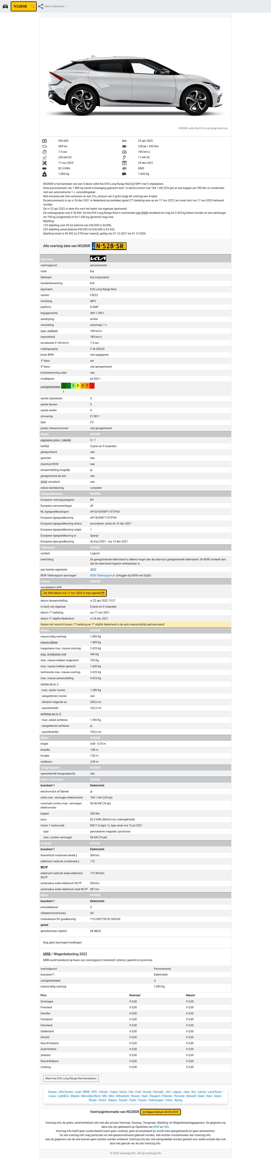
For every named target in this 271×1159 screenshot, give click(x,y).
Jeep (186, 1091)
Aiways (52, 1091)
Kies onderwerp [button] (54, 6)
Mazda (75, 1096)
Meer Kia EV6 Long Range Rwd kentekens (70, 1078)
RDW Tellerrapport (102, 575)
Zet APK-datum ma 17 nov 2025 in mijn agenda (73, 593)
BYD (94, 1091)
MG (104, 1096)
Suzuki (123, 1100)
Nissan (135, 1096)
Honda (147, 1091)
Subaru (112, 1100)
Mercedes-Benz (90, 1096)
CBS (166, 1126)
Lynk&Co (63, 1096)
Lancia (202, 1091)
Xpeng (178, 1100)
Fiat (131, 1091)
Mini (111, 1096)
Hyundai (158, 1091)
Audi (78, 1091)
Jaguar (177, 1091)
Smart (102, 1100)
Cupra (113, 1091)
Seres (217, 1096)
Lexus (52, 1096)
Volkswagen (155, 1100)
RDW (156, 1126)
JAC (167, 1091)
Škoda (92, 1100)
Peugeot (155, 1096)
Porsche (179, 1096)
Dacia (122, 1091)
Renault (191, 1096)
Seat (209, 1096)
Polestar (167, 1096)
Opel (144, 1096)
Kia (193, 1091)
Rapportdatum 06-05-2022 (160, 1112)
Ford (138, 1091)
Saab (201, 1096)
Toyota (142, 1100)
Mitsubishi (122, 1096)
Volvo (168, 1100)
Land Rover (215, 1091)
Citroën (103, 1091)
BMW (86, 1091)
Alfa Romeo (66, 1091)
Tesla (132, 1100)
